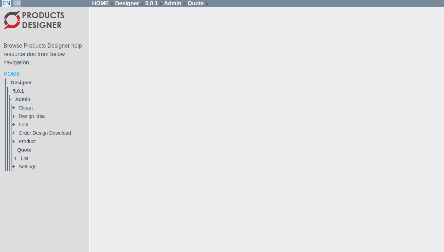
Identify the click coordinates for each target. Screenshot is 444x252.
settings (27, 166)
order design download (45, 133)
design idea (32, 116)
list (24, 158)
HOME (11, 74)
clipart (26, 108)
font (23, 124)
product (27, 141)
